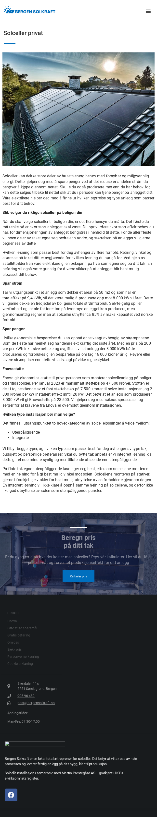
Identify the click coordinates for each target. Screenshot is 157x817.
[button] (148, 11)
